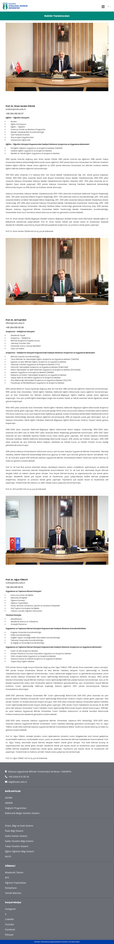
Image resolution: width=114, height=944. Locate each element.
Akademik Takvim (14, 872)
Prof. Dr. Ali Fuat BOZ (16, 320)
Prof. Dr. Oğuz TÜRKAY (17, 579)
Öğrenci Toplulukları (15, 882)
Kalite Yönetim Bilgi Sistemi (19, 841)
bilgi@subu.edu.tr (16, 781)
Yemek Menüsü (13, 892)
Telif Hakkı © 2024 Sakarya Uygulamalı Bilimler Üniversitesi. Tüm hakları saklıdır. (57, 942)
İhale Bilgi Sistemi (14, 830)
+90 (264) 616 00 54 (17, 776)
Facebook (10, 929)
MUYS (8, 856)
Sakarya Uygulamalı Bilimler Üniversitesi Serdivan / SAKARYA (38, 771)
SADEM (9, 802)
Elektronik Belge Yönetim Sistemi (22, 813)
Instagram (10, 908)
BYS (7, 877)
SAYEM (8, 797)
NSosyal (9, 934)
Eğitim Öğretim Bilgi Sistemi (19, 851)
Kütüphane (11, 887)
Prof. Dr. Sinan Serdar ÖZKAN (20, 106)
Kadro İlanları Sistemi (16, 835)
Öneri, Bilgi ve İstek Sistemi (19, 825)
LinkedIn (9, 919)
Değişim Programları (15, 808)
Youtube (9, 924)
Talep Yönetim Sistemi (16, 846)
